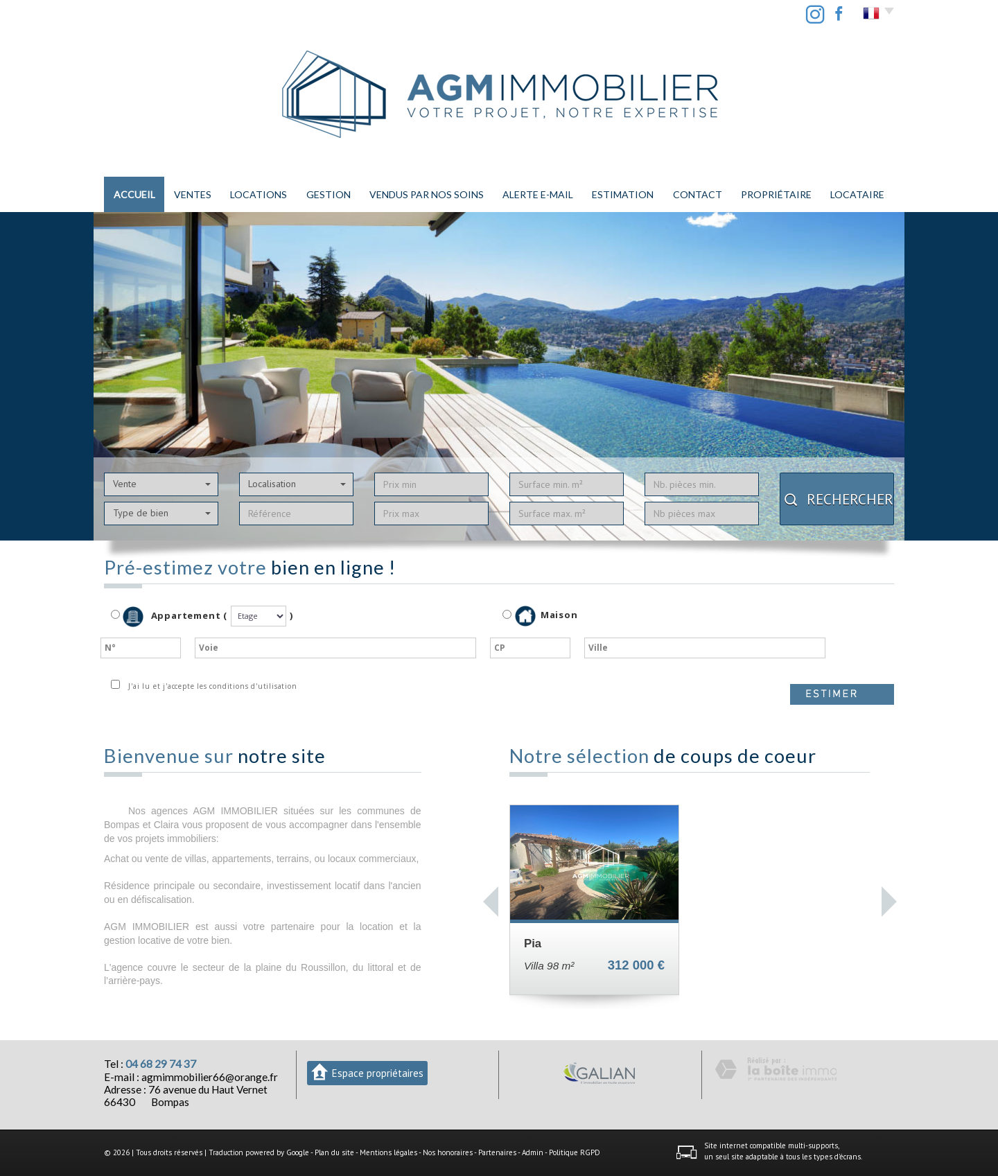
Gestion (328, 194)
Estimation (623, 194)
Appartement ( (169, 616)
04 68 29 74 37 (160, 1063)
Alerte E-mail (537, 194)
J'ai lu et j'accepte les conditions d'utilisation (210, 686)
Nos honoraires (448, 1152)
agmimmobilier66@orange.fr (209, 1077)
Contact (697, 194)
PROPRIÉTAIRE (776, 194)
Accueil (134, 194)
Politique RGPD (574, 1152)
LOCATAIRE (857, 194)
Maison (546, 616)
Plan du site (334, 1152)
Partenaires (497, 1152)
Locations (258, 194)
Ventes (192, 194)
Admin (532, 1152)
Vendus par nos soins (426, 194)
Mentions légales (388, 1152)
